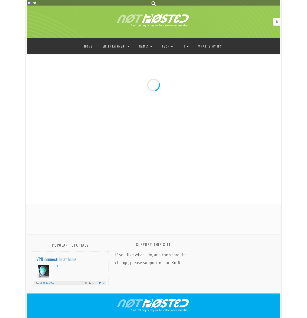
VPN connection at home (56, 259)
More (58, 266)
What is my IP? (210, 46)
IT (183, 46)
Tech (166, 46)
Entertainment (114, 46)
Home (88, 46)
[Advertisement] (153, 218)
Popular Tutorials (70, 245)
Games (144, 46)
